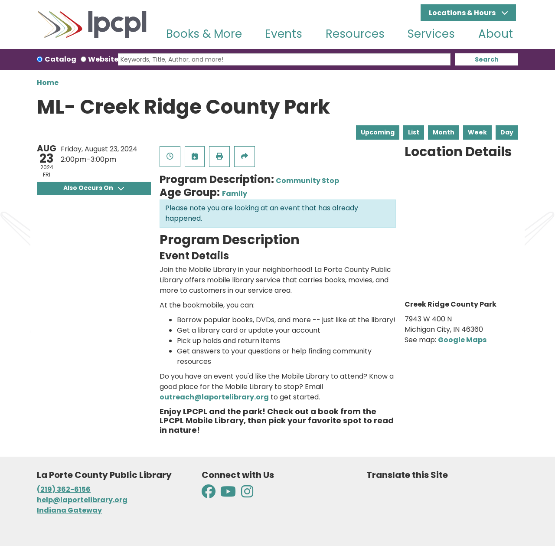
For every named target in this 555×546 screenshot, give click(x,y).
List (413, 132)
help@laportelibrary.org (82, 500)
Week (477, 132)
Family (234, 194)
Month (443, 132)
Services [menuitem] (431, 34)
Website (103, 59)
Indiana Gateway (69, 510)
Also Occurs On (93, 187)
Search (487, 59)
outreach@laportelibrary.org (214, 397)
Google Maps (462, 340)
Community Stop (307, 181)
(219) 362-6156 (64, 489)
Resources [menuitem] (355, 34)
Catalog (60, 59)
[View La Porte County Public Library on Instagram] (247, 494)
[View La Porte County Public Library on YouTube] (228, 494)
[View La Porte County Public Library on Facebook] (209, 494)
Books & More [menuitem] (204, 34)
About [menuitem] (495, 34)
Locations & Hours (463, 13)
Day (506, 132)
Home (48, 83)
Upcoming (378, 132)
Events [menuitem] (283, 34)
